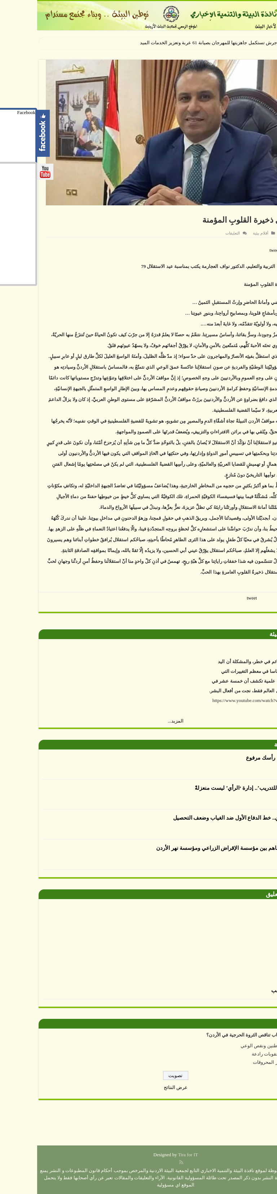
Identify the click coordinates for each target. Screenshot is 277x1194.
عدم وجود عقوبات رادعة (239, 1054)
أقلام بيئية (223, 233)
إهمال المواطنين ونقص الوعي (233, 1045)
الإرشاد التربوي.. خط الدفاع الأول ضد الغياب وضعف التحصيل (204, 818)
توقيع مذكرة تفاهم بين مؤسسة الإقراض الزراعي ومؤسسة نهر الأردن (195, 848)
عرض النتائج (138, 1087)
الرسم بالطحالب (253, 990)
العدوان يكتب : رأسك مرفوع (240, 758)
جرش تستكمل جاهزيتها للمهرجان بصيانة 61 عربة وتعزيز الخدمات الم (173, 42)
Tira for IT (151, 1154)
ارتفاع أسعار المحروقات (239, 1062)
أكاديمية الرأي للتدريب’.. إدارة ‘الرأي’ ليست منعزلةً (215, 788)
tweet (237, 250)
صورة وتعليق (245, 894)
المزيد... (138, 721)
